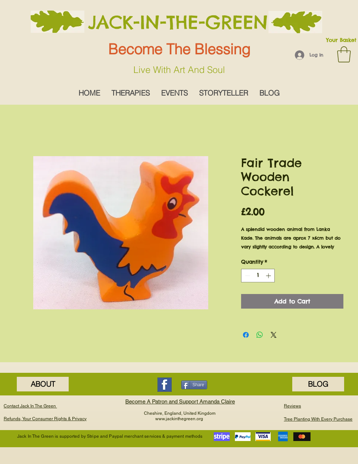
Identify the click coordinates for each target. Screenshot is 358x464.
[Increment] (269, 275)
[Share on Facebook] (245, 334)
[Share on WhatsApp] (259, 334)
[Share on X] (273, 334)
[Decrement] (246, 275)
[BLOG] (318, 384)
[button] (344, 54)
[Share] (194, 384)
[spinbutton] (257, 275)
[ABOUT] (43, 384)
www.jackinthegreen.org (179, 418)
